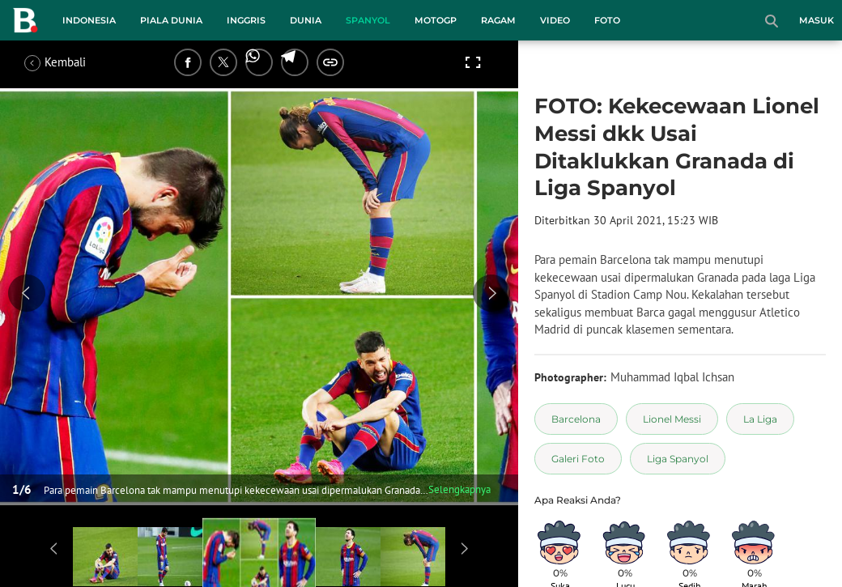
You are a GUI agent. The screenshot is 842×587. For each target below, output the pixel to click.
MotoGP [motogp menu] (436, 20)
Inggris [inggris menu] (246, 20)
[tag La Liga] (760, 419)
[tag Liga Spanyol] (677, 458)
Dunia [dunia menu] (305, 20)
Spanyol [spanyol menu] (368, 20)
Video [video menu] (555, 20)
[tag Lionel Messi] (672, 419)
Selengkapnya (459, 489)
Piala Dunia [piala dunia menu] (171, 20)
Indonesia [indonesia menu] (89, 20)
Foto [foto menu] (607, 20)
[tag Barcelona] (576, 419)
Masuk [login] (816, 20)
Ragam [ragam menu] (498, 20)
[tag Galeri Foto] (578, 458)
